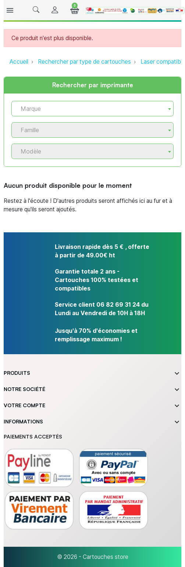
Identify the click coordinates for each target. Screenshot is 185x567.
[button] (36, 10)
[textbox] (89, 108)
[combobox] (92, 108)
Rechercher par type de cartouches (84, 61)
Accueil (19, 61)
